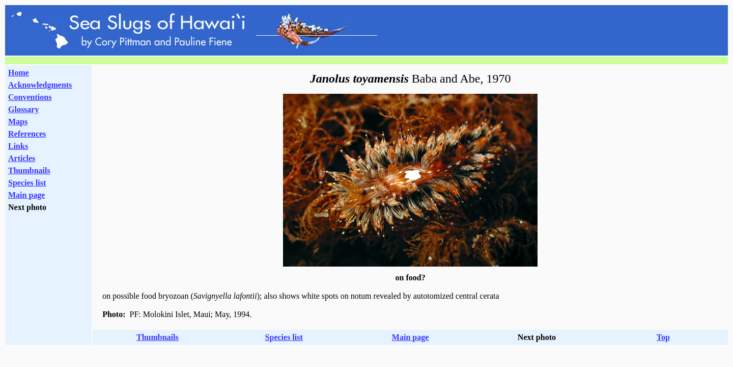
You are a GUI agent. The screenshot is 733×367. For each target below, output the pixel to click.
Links (18, 146)
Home (18, 72)
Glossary (23, 109)
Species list (27, 182)
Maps (17, 121)
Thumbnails (29, 170)
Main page (26, 195)
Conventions (29, 97)
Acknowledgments (40, 85)
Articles (21, 158)
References (27, 133)
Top (663, 337)
